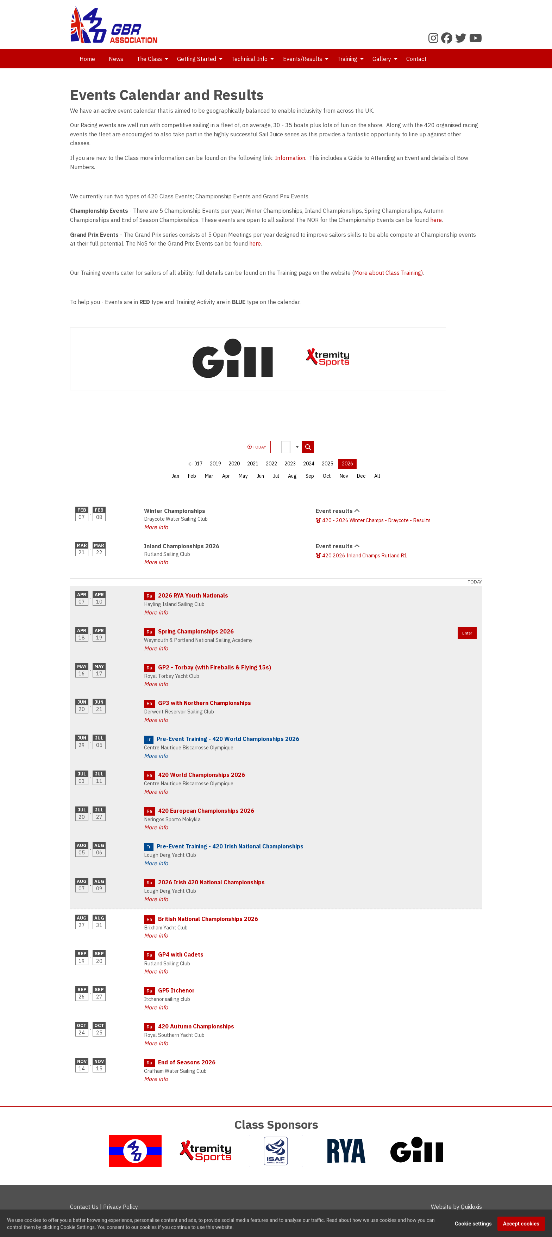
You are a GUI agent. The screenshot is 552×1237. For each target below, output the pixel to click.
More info (156, 527)
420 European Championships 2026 (206, 810)
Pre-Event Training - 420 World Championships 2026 (228, 738)
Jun (260, 476)
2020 (234, 463)
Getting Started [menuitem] (196, 58)
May (243, 476)
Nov (344, 476)
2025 (327, 463)
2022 (271, 463)
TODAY (256, 447)
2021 (252, 463)
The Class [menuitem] (149, 58)
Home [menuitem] (87, 58)
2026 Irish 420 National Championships (211, 882)
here (436, 219)
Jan (175, 476)
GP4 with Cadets (180, 954)
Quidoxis (471, 1206)
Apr (226, 476)
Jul (276, 476)
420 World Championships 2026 (201, 774)
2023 (290, 463)
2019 (215, 463)
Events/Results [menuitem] (302, 58)
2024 (308, 463)
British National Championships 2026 (208, 918)
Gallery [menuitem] (381, 58)
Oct (327, 476)
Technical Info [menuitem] (249, 58)
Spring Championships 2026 (196, 631)
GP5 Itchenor (176, 990)
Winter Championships (174, 510)
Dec (361, 476)
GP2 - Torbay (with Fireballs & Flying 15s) (214, 667)
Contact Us (84, 1206)
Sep (310, 476)
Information (290, 157)
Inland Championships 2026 (181, 546)
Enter (467, 633)
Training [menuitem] (347, 58)
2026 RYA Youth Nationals (193, 595)
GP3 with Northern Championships (204, 702)
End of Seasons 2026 (186, 1062)
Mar (209, 476)
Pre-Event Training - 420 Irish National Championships (230, 846)
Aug (292, 476)
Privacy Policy (120, 1206)
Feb (192, 476)
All (377, 476)
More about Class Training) (388, 272)
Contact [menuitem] (416, 58)
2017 (196, 463)
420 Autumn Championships (196, 1026)
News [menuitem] (116, 58)
